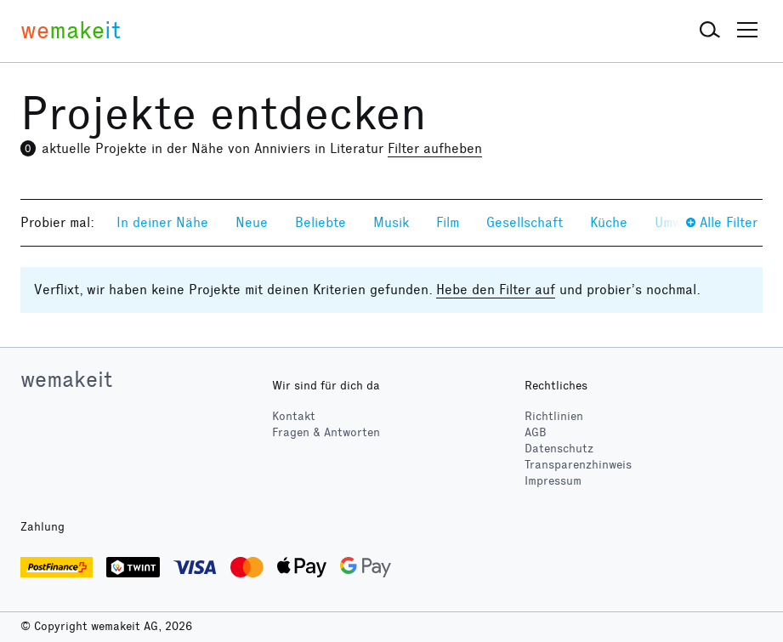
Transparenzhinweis (578, 464)
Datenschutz (559, 448)
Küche (608, 222)
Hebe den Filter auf (495, 289)
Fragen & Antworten (326, 432)
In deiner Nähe (162, 222)
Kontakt (293, 416)
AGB (536, 432)
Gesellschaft (524, 222)
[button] (710, 30)
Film (447, 222)
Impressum (553, 481)
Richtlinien (554, 416)
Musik (391, 222)
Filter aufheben (435, 148)
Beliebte (320, 222)
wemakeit (66, 379)
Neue (251, 222)
